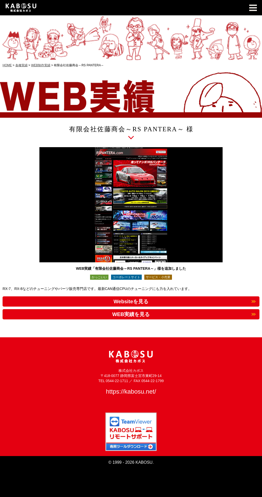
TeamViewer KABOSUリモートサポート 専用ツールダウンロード (131, 432)
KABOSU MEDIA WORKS (131, 7)
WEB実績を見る (131, 314)
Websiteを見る (131, 301)
